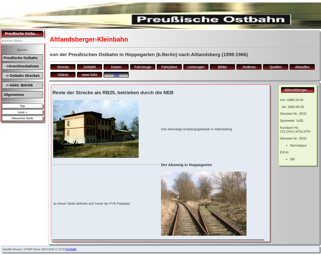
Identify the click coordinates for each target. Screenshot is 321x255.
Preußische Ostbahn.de (24, 34)
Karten (116, 67)
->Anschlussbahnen (21, 66)
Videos (63, 75)
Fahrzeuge (142, 67)
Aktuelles (302, 67)
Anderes (249, 67)
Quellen (276, 67)
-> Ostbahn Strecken (22, 76)
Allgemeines (14, 95)
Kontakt (70, 249)
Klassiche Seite (22, 118)
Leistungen (196, 67)
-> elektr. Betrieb (18, 85)
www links (89, 75)
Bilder (222, 67)
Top (22, 105)
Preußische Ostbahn (21, 58)
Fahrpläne (169, 67)
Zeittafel (89, 67)
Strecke (63, 67)
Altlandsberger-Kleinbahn (299, 90)
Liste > (22, 112)
